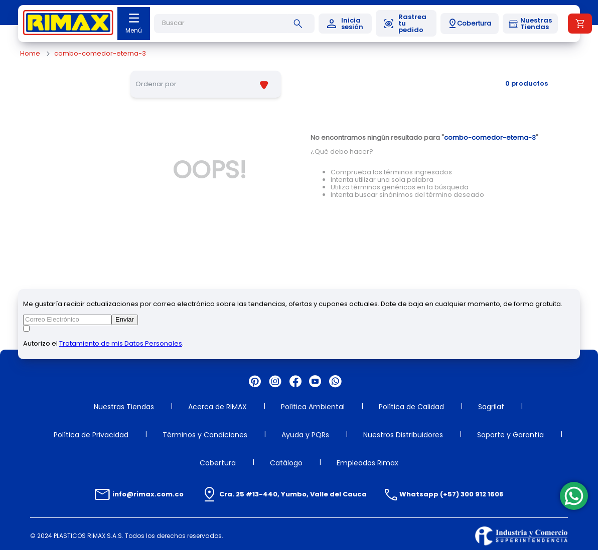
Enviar (124, 319)
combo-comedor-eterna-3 (100, 53)
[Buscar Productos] (300, 23)
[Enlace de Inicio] (30, 54)
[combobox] (234, 23)
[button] (469, 23)
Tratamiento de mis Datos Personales (120, 343)
